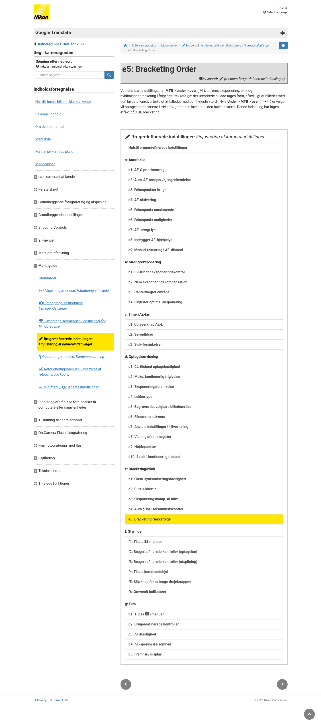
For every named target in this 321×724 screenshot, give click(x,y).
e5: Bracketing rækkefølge (150, 519)
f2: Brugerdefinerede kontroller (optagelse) (163, 552)
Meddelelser (45, 164)
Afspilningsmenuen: (74, 290)
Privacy (42, 700)
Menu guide (169, 45)
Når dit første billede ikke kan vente (63, 102)
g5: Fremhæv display (145, 654)
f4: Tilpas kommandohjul (148, 572)
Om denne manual (49, 127)
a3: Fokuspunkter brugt (147, 190)
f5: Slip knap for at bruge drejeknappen (160, 582)
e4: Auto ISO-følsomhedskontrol (156, 509)
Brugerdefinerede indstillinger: (66, 341)
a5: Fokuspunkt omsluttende (151, 210)
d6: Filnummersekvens (147, 417)
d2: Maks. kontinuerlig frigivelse (154, 377)
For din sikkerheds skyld (54, 151)
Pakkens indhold (48, 114)
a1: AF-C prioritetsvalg (147, 170)
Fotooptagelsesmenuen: (61, 306)
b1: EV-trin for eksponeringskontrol (157, 272)
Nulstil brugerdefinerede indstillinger (158, 147)
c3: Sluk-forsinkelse (145, 344)
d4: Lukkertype (140, 397)
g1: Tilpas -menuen (147, 614)
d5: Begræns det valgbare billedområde (160, 407)
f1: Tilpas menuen (145, 542)
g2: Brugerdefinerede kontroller (154, 624)
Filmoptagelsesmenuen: (72, 324)
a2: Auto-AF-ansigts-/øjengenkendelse (160, 180)
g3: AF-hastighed (142, 634)
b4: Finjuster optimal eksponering (155, 302)
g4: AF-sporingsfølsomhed (150, 644)
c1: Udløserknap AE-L (146, 324)
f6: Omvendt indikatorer (147, 592)
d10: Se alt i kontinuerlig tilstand (154, 457)
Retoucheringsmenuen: (70, 372)
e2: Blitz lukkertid (143, 489)
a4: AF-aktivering (142, 200)
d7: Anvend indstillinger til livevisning (158, 427)
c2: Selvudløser (141, 334)
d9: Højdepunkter (142, 447)
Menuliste (43, 139)
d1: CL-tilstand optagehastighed (154, 367)
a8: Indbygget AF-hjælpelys (150, 240)
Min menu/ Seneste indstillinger (69, 387)
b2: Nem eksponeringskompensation (158, 282)
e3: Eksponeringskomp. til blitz (153, 499)
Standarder (47, 278)
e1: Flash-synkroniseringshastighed (157, 479)
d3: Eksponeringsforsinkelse (151, 387)
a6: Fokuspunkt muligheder (150, 220)
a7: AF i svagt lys (142, 230)
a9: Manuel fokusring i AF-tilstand (156, 250)
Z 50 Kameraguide (144, 45)
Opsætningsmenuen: (71, 357)
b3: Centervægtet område (149, 292)
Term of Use (61, 700)
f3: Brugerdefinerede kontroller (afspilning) (163, 562)
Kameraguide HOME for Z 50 (61, 44)
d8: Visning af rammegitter (150, 437)
